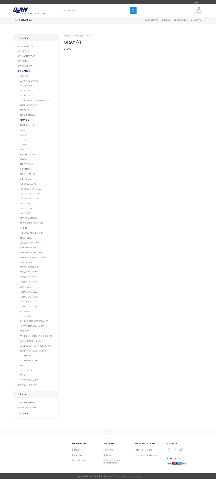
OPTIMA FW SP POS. (29, 355)
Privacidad (77, 455)
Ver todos (22, 413)
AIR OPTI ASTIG (27, 174)
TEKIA (22, 375)
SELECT (23, 228)
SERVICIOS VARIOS (29, 81)
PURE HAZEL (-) (27, 154)
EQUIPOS (24, 76)
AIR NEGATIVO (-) (28, 115)
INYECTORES (26, 238)
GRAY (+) (24, 144)
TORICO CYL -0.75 (28, 272)
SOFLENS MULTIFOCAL (31, 341)
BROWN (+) (25, 159)
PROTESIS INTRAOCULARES (33, 257)
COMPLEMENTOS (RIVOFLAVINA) (36, 346)
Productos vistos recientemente (111, 461)
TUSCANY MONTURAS (30, 189)
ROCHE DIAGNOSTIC (27, 407)
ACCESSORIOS (27, 95)
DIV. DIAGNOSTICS (26, 56)
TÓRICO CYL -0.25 (28, 306)
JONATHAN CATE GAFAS (32, 252)
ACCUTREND (26, 370)
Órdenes (107, 455)
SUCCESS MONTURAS (30, 243)
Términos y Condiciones (146, 455)
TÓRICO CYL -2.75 (28, 296)
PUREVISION (25, 301)
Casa (66, 36)
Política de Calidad (143, 450)
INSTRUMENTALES (28, 105)
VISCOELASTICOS (28, 218)
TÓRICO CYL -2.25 (28, 292)
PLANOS (24, 135)
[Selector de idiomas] (197, 2)
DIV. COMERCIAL (25, 66)
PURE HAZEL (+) (27, 169)
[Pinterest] (175, 449)
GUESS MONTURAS (29, 198)
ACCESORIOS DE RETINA (31, 223)
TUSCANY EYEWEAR (27, 402)
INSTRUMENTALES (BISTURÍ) (33, 350)
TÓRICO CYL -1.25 (28, 282)
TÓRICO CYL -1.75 (28, 277)
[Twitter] (170, 449)
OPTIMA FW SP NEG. (29, 360)
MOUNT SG (25, 213)
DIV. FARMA (22, 61)
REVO (22, 365)
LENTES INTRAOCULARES (32, 326)
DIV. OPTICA (23, 51)
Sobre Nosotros (80, 460)
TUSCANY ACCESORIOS (31, 233)
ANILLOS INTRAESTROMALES (34, 321)
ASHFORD (24, 331)
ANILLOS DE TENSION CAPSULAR (36, 336)
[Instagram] (181, 449)
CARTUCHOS (26, 262)
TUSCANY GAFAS (28, 184)
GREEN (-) (24, 110)
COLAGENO (25, 316)
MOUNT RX (25, 203)
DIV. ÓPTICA (23, 71)
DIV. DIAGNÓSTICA (26, 46)
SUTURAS (24, 311)
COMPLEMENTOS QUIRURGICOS (35, 100)
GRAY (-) (24, 120)
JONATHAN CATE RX (30, 247)
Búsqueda (77, 450)
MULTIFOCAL (26, 287)
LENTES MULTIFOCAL (30, 193)
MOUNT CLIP (26, 208)
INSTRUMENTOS (27, 125)
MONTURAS (25, 179)
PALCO (23, 149)
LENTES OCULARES (29, 380)
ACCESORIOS (26, 85)
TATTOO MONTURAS (29, 267)
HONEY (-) (24, 139)
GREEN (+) (24, 130)
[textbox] (95, 10)
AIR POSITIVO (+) (28, 164)
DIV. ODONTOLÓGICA (27, 385)
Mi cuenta (199, 12)
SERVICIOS (25, 90)
